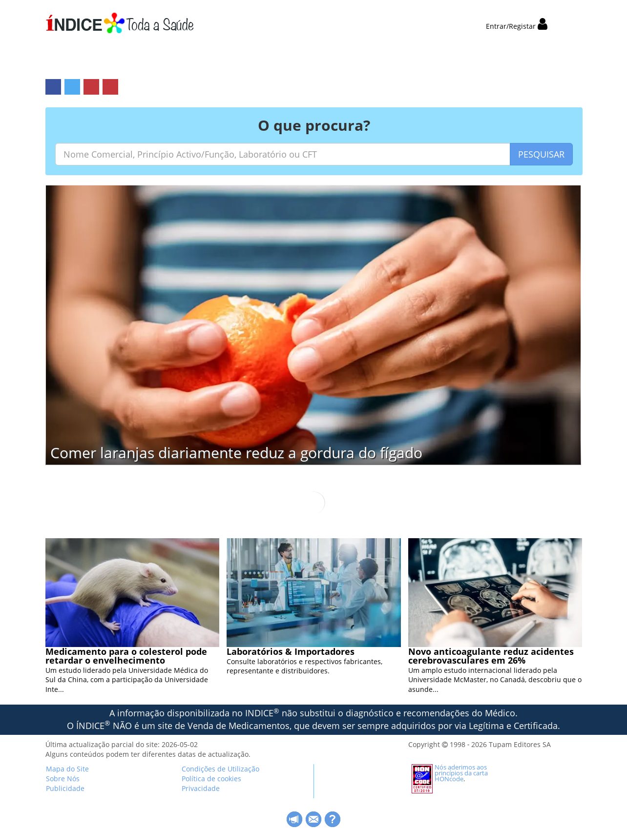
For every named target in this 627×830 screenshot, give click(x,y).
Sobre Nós (63, 778)
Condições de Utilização (220, 768)
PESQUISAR (541, 154)
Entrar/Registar (516, 26)
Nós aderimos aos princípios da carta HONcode (461, 773)
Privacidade (201, 788)
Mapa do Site (67, 768)
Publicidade (65, 788)
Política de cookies (211, 778)
